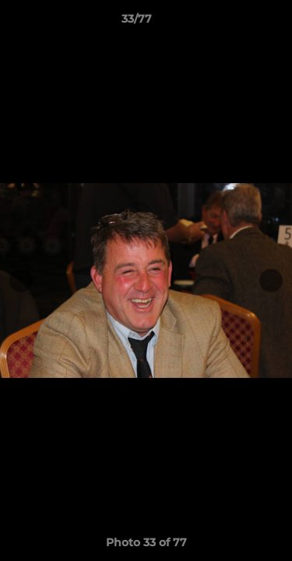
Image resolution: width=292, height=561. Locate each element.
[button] (236, 23)
